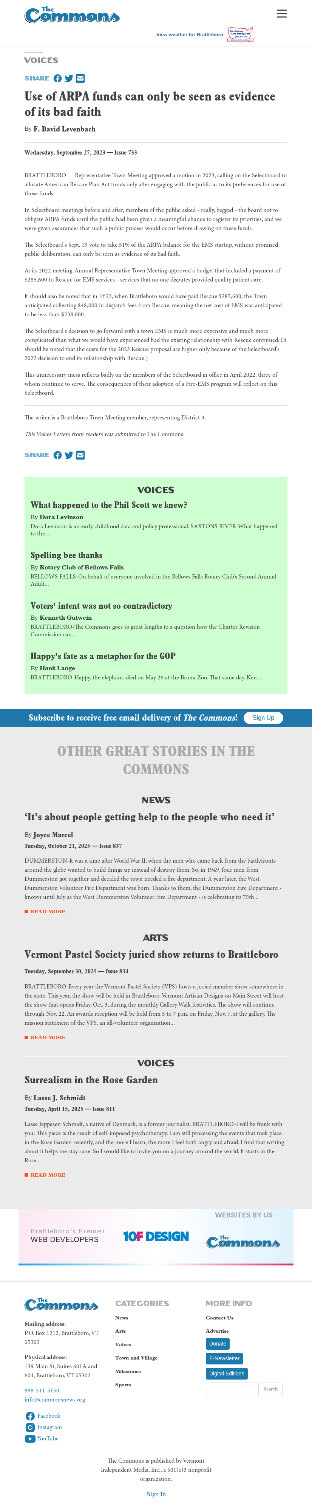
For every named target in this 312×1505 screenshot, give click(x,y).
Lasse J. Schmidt (59, 1097)
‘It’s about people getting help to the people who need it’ (150, 816)
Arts (156, 937)
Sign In (156, 1494)
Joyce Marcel (53, 834)
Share (37, 77)
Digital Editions (226, 1373)
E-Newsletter (224, 1358)
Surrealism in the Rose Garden (91, 1079)
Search (270, 1389)
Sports (123, 1384)
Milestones (128, 1371)
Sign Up (263, 718)
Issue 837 (110, 845)
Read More (48, 911)
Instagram (43, 1428)
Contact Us (219, 1318)
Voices (156, 489)
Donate (217, 1344)
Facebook (42, 1416)
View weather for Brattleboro (189, 34)
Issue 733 (125, 152)
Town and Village (136, 1358)
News (156, 799)
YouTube (42, 1439)
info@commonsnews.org (55, 1400)
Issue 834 (117, 971)
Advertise (217, 1331)
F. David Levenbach (65, 128)
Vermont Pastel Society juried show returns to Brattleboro (151, 954)
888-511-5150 (42, 1391)
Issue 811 (104, 1108)
